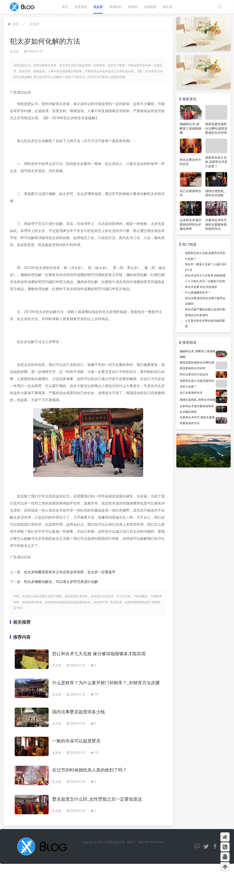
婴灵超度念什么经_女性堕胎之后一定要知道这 (97, 799)
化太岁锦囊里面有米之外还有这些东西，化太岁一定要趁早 (69, 572)
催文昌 (167, 7)
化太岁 (98, 7)
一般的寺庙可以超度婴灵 (76, 741)
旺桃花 (132, 7)
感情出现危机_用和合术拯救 (197, 399)
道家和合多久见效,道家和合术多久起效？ (216, 162)
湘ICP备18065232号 (151, 842)
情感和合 (115, 7)
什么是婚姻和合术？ (198, 292)
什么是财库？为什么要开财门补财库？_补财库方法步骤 (106, 682)
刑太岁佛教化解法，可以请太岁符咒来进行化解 (61, 582)
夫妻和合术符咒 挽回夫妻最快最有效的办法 (216, 224)
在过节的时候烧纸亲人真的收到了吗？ (89, 770)
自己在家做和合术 (191, 392)
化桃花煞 (150, 7)
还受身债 (81, 7)
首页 (65, 7)
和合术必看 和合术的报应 (201, 287)
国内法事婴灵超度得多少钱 (78, 711)
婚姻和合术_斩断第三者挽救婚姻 (190, 128)
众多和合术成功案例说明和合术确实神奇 (190, 224)
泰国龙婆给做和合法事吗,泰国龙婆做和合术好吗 (216, 128)
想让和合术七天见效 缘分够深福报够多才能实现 (99, 653)
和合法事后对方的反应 (194, 374)
